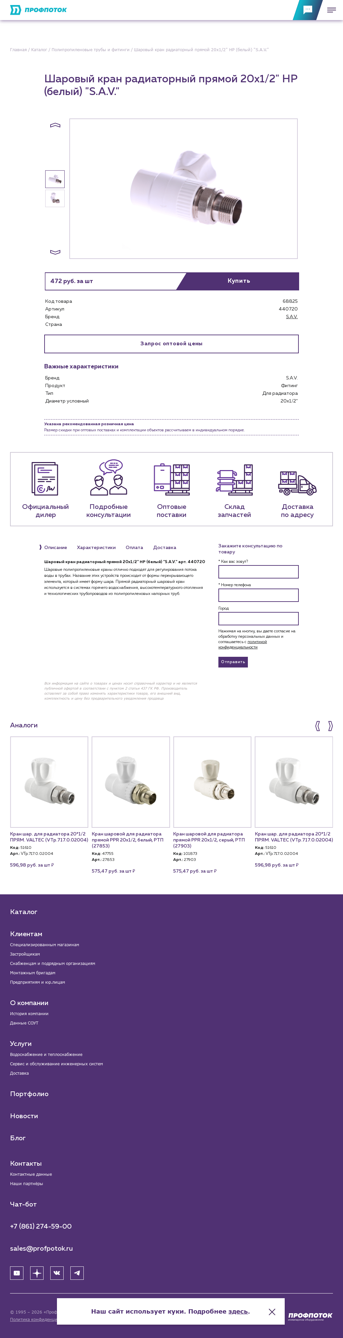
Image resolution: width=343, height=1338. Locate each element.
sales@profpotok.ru (41, 1248)
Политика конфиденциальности (43, 1319)
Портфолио (29, 1094)
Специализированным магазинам (44, 944)
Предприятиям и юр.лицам (37, 982)
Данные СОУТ (24, 1022)
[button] (55, 125)
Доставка (19, 1073)
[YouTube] (16, 1273)
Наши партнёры (26, 1183)
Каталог (24, 912)
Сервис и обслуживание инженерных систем (56, 1063)
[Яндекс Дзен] (37, 1273)
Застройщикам (25, 954)
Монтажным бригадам (32, 972)
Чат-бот (23, 1204)
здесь (239, 1311)
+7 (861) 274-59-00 (41, 1226)
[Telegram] (77, 1273)
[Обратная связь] (308, 10)
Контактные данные (31, 1174)
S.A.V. (292, 317)
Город (223, 609)
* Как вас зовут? (233, 562)
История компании (29, 1013)
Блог (18, 1138)
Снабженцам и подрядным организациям (52, 963)
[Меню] (329, 10)
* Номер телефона (234, 585)
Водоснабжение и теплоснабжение (46, 1054)
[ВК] (57, 1273)
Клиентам (26, 934)
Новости (24, 1116)
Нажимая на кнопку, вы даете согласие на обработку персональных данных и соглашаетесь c (256, 639)
